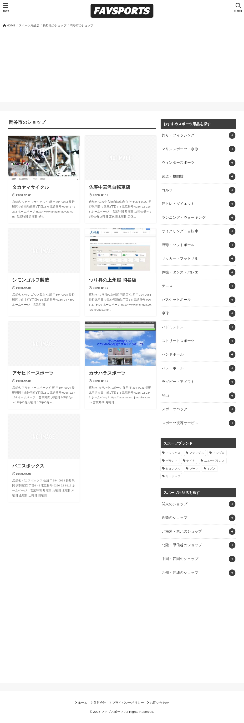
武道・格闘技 (173, 176)
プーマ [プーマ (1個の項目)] (193, 468)
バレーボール (173, 368)
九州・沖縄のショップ (180, 572)
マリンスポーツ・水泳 (180, 149)
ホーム (82, 702)
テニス (167, 286)
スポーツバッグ (175, 409)
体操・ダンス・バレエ (180, 272)
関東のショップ (175, 504)
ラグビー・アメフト (178, 382)
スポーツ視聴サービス (180, 423)
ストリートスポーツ (178, 341)
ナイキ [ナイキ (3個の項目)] (190, 460)
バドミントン (173, 327)
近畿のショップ (175, 518)
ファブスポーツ (112, 711)
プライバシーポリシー (128, 702)
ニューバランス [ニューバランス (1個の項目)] (214, 460)
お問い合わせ (159, 702)
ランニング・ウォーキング (184, 217)
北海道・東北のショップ (182, 531)
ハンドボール (173, 354)
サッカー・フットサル (180, 258)
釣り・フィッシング (178, 135)
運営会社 (99, 702)
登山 (165, 395)
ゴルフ (167, 190)
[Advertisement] (122, 64)
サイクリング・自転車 (180, 231)
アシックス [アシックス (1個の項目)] (173, 453)
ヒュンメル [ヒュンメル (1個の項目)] (173, 468)
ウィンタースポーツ (178, 162)
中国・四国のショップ (180, 559)
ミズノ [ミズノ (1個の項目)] (211, 468)
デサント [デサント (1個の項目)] (172, 460)
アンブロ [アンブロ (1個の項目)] (218, 453)
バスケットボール (176, 300)
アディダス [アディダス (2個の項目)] (196, 453)
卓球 (165, 313)
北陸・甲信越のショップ (182, 545)
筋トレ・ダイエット (178, 204)
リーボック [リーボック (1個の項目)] (173, 476)
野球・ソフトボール (178, 245)
